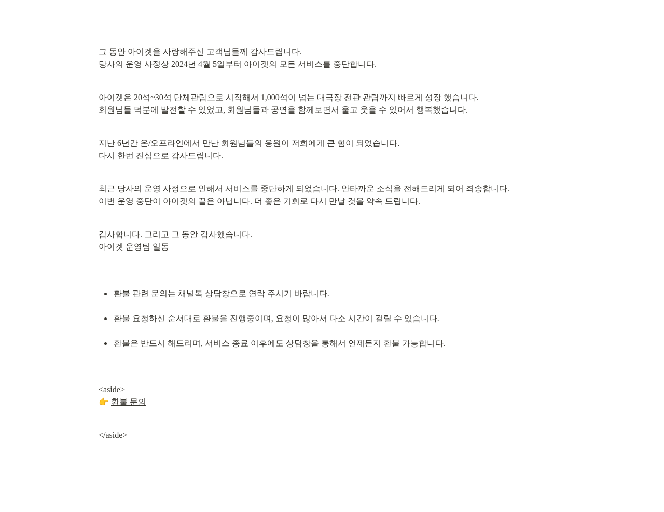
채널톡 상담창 (204, 293)
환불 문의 (128, 401)
